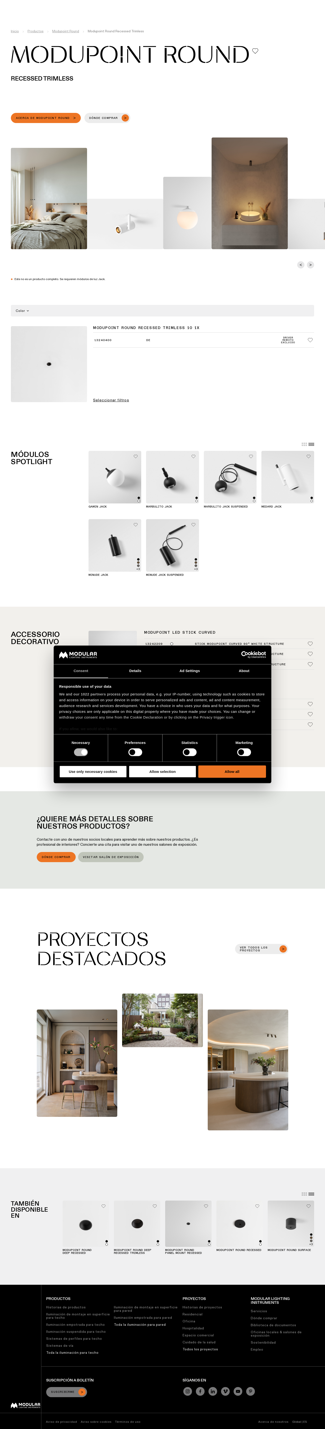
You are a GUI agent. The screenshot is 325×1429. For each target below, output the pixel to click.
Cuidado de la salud (199, 1342)
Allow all (232, 771)
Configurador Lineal (104, 3)
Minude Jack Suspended (165, 575)
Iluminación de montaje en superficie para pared (146, 1309)
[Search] (298, 13)
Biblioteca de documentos (273, 1325)
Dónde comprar (56, 857)
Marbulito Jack (159, 506)
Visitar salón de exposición (111, 857)
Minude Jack (98, 575)
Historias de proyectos (202, 1307)
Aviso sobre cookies (96, 1421)
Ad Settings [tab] (189, 671)
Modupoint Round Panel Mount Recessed (183, 1252)
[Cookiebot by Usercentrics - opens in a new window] (245, 655)
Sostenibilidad (183, 3)
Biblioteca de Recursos (146, 3)
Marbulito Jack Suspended (226, 506)
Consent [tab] (81, 671)
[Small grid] (311, 444)
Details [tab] (135, 671)
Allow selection (162, 771)
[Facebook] (200, 1391)
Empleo (257, 1349)
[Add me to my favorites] (255, 51)
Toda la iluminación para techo (72, 1352)
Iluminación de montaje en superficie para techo (78, 1316)
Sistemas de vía (60, 1345)
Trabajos (208, 3)
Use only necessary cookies (93, 771)
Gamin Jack (98, 506)
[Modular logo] (25, 1407)
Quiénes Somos (234, 3)
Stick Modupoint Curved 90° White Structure (239, 644)
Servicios (259, 1311)
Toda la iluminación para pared (140, 1324)
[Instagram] (188, 1391)
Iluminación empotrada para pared (143, 1317)
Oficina (189, 1321)
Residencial (193, 1314)
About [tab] (244, 671)
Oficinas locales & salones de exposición (276, 1334)
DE (148, 340)
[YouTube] (238, 1391)
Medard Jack (271, 506)
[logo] (14, 12)
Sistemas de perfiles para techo (74, 1338)
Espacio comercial (198, 1335)
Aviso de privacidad (61, 1421)
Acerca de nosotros (273, 1421)
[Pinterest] (250, 1391)
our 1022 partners (90, 694)
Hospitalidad (193, 1328)
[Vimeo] (225, 1391)
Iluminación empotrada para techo (75, 1324)
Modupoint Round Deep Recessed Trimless (132, 1252)
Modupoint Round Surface (289, 1250)
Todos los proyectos (200, 1349)
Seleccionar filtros (111, 400)
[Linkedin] (213, 1391)
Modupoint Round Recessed (238, 1250)
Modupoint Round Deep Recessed (77, 1252)
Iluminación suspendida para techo (76, 1331)
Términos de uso (127, 1421)
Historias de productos (66, 1307)
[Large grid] (304, 444)
